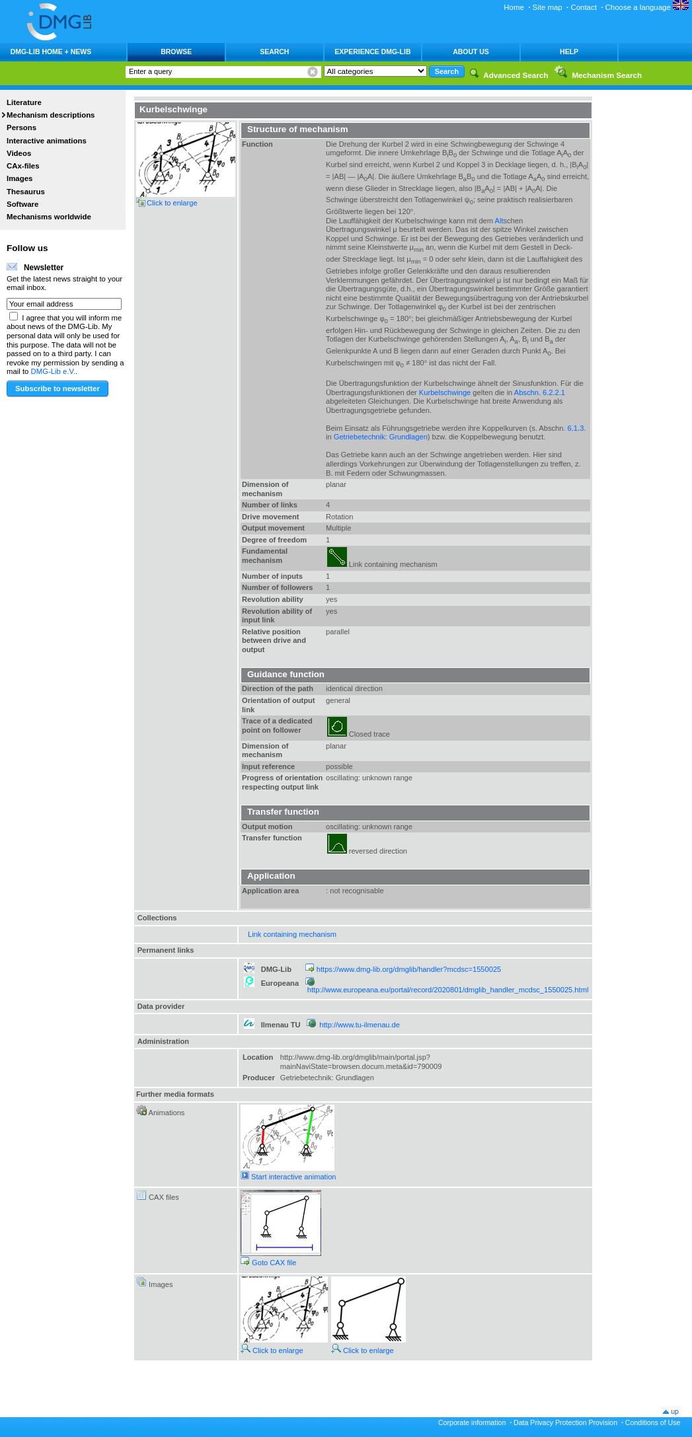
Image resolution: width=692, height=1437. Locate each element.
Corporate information (472, 1422)
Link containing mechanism (292, 934)
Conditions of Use (653, 1422)
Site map (547, 7)
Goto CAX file (268, 1263)
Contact (583, 7)
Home (514, 7)
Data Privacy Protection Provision (565, 1422)
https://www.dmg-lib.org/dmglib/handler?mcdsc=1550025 (409, 969)
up (675, 1411)
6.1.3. (577, 428)
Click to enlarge (272, 1350)
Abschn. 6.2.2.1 (539, 392)
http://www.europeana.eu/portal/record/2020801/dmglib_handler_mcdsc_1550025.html (448, 990)
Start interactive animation (288, 1177)
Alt (499, 221)
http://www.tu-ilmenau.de (359, 1025)
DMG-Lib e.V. (53, 371)
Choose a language (647, 7)
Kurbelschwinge (445, 392)
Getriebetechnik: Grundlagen (381, 437)
